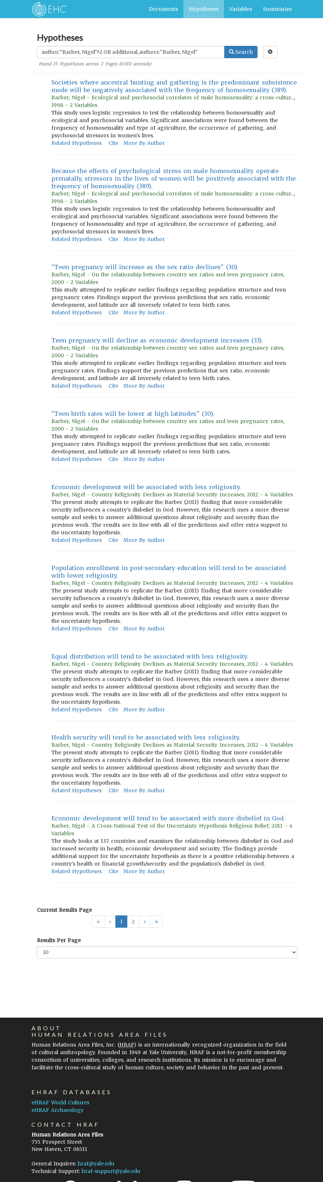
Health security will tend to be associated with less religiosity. (145, 737)
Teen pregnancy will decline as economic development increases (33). (157, 340)
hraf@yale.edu (96, 1163)
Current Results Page (64, 910)
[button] (144, 921)
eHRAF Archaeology (57, 1110)
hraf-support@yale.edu (111, 1171)
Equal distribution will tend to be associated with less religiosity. (149, 656)
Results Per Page (59, 940)
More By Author (144, 143)
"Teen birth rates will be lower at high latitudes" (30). (132, 413)
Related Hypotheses (76, 143)
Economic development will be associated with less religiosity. (146, 487)
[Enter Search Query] (131, 52)
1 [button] (121, 921)
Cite (113, 143)
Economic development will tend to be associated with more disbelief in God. (168, 818)
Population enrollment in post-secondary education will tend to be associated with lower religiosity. (168, 571)
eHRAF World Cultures (60, 1102)
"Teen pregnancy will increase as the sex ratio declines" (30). (144, 267)
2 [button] (133, 921)
